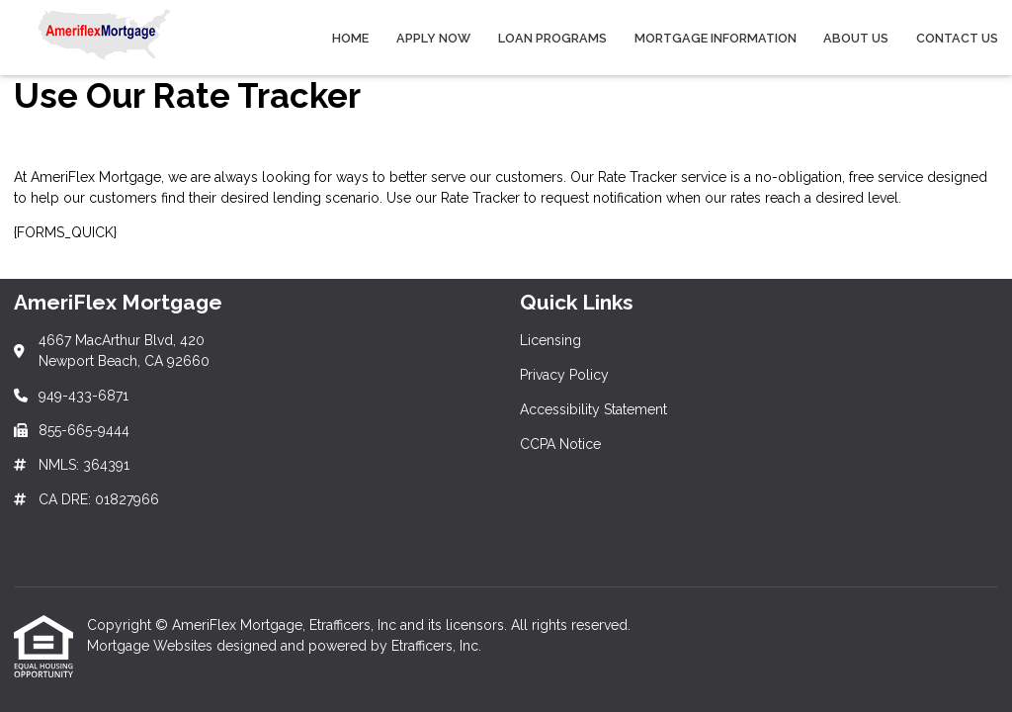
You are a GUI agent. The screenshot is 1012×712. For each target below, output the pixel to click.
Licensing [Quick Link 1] (550, 340)
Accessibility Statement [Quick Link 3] (593, 409)
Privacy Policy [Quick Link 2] (564, 375)
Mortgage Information (715, 38)
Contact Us (957, 38)
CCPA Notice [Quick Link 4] (560, 444)
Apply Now (433, 38)
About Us (855, 38)
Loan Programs (552, 38)
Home (350, 38)
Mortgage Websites (151, 646)
